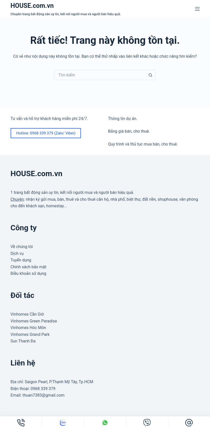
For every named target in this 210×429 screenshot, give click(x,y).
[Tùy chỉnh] (63, 422)
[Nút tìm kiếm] (150, 75)
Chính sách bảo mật (29, 266)
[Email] (189, 422)
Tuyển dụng (21, 260)
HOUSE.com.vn (32, 5)
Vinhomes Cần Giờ (27, 314)
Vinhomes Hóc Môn (28, 327)
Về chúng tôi (22, 246)
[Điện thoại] (21, 422)
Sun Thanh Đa (23, 341)
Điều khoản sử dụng (28, 273)
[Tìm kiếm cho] (99, 75)
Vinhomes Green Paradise (34, 321)
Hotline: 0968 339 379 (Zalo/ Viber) (46, 133)
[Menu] (197, 9)
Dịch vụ (17, 253)
